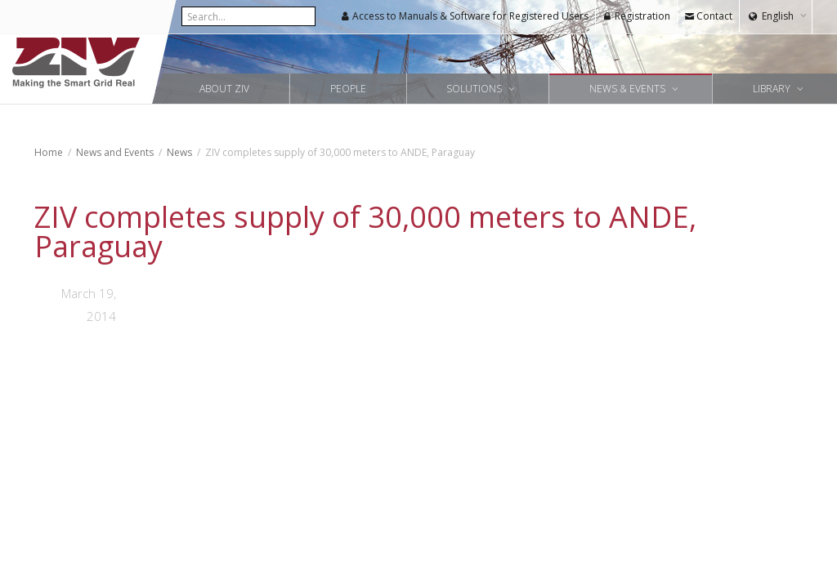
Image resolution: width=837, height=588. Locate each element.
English (777, 16)
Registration (636, 16)
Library (773, 89)
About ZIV (224, 89)
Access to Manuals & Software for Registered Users (464, 16)
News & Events (628, 89)
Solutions (475, 89)
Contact (708, 16)
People (348, 89)
